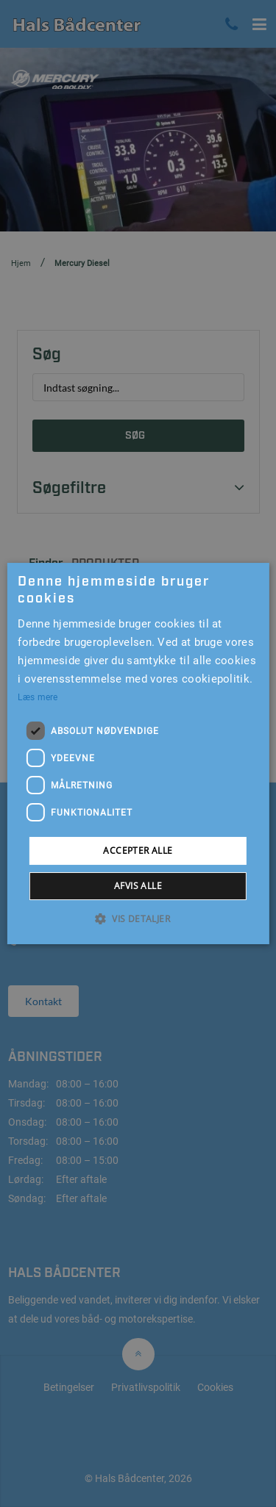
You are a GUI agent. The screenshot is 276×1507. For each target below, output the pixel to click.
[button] (138, 918)
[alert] (138, 753)
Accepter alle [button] (137, 850)
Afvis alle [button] (138, 886)
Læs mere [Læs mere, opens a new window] (37, 697)
